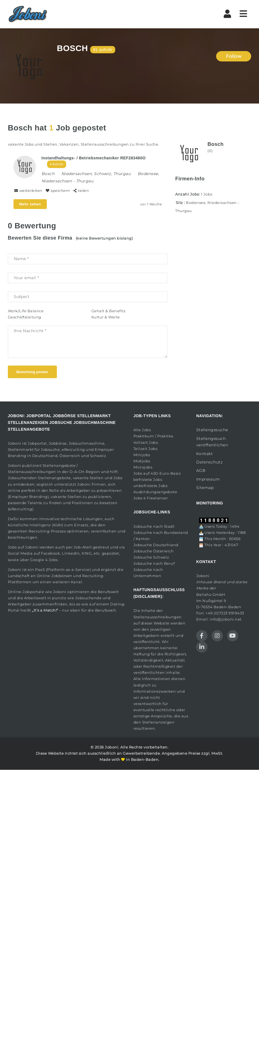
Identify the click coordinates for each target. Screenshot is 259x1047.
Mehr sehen (30, 204)
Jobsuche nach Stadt (154, 526)
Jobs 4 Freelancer (150, 498)
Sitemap (205, 487)
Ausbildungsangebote (155, 492)
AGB (201, 470)
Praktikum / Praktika (153, 436)
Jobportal (37, 443)
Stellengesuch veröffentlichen (212, 442)
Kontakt (204, 453)
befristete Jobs (147, 479)
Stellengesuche (212, 429)
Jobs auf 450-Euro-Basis (157, 473)
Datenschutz (209, 462)
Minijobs (141, 455)
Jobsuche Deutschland (156, 545)
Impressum (208, 479)
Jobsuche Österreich (153, 551)
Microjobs (142, 467)
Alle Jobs (142, 430)
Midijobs (141, 461)
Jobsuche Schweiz (151, 557)
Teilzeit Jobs (145, 448)
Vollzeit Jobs (145, 442)
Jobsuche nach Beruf (154, 563)
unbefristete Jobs (150, 485)
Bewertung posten (32, 372)
